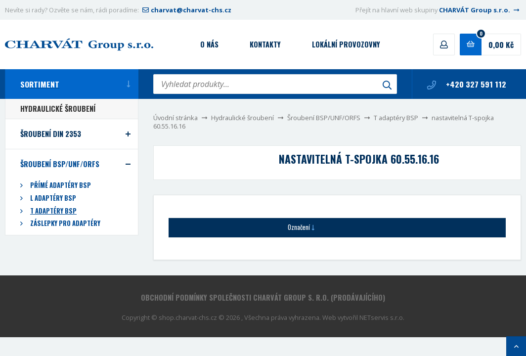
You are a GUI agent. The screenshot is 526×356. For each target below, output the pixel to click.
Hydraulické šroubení (242, 117)
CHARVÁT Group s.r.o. (480, 9)
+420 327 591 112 (466, 84)
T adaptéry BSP (396, 117)
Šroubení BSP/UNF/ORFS (323, 117)
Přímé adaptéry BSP (60, 185)
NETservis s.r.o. (381, 317)
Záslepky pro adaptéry (65, 223)
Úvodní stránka (175, 117)
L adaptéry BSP (53, 198)
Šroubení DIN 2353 (50, 134)
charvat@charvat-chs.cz (185, 9)
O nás (209, 44)
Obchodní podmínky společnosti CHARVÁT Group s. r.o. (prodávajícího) (263, 297)
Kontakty (265, 44)
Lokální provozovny (346, 44)
